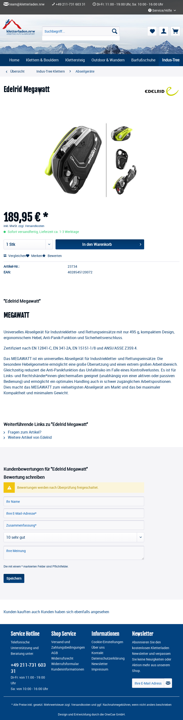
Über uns (98, 647)
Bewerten (52, 255)
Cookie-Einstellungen (107, 642)
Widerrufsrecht (62, 658)
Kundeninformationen (67, 669)
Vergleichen (15, 255)
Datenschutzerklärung (108, 658)
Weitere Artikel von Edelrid (28, 437)
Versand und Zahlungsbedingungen (68, 645)
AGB (54, 653)
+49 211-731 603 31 (71, 4)
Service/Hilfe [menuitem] (160, 10)
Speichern (13, 578)
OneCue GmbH (115, 714)
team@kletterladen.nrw (27, 4)
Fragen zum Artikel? (22, 432)
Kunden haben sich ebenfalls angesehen (75, 611)
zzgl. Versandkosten (31, 226)
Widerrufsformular (65, 664)
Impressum (100, 669)
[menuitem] (81, 33)
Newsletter (100, 664)
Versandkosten (81, 704)
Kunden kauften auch (22, 611)
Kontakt (97, 653)
